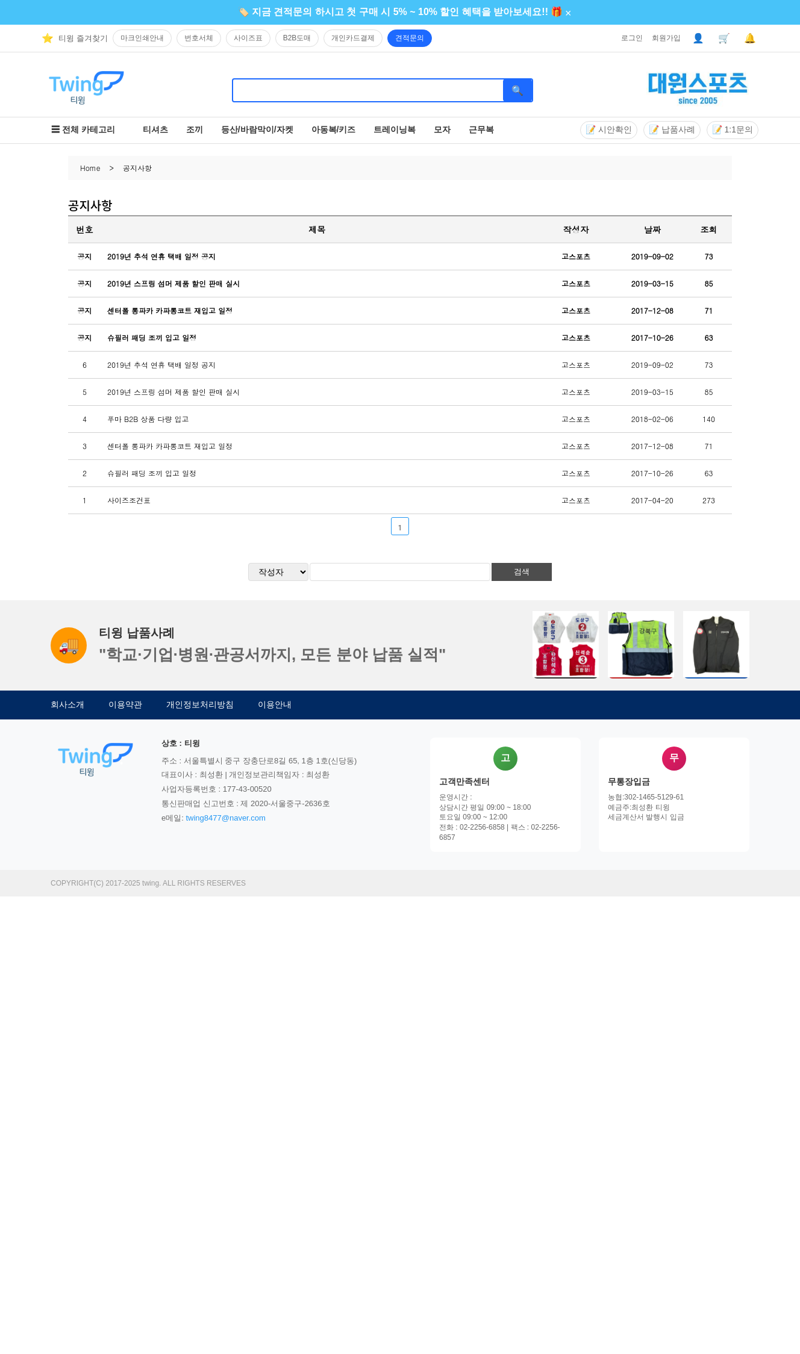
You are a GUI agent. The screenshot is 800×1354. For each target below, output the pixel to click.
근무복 (481, 129)
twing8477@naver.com (225, 817)
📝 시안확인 (609, 129)
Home (90, 168)
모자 (442, 129)
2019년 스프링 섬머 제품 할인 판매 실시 (173, 283)
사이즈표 (248, 38)
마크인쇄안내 (142, 38)
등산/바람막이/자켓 (257, 129)
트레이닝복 (394, 129)
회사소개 (67, 704)
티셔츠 (155, 129)
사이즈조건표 (129, 500)
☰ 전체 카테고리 (83, 129)
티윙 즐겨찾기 (83, 38)
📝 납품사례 (672, 129)
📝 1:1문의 (732, 129)
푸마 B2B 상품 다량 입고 (148, 419)
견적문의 (409, 38)
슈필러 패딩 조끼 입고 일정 (151, 337)
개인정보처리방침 (200, 704)
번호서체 (198, 38)
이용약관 (125, 704)
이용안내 (275, 704)
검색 (522, 571)
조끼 (194, 129)
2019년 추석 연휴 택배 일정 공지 (161, 256)
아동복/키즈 (333, 129)
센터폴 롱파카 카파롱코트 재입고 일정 (170, 310)
